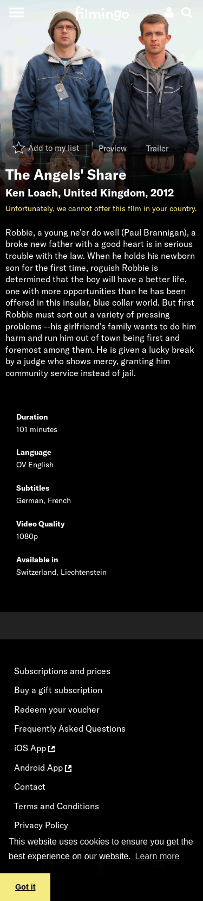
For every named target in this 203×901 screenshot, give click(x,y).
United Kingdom (104, 192)
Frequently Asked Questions (70, 728)
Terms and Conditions (56, 806)
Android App (42, 767)
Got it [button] (25, 887)
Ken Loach (31, 192)
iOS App (34, 748)
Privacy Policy (41, 825)
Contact (29, 786)
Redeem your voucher (57, 709)
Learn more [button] (157, 856)
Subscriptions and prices (62, 670)
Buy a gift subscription (58, 689)
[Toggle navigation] (16, 12)
